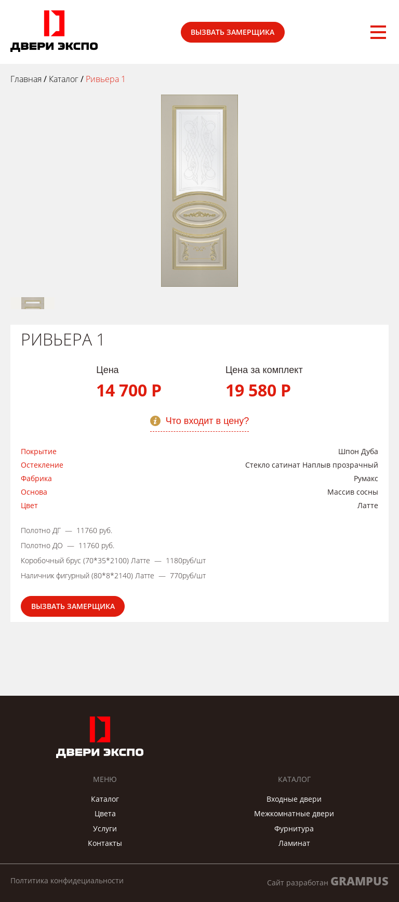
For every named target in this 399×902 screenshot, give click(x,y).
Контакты (105, 843)
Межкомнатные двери (294, 813)
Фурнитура (294, 828)
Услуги (105, 828)
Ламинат (294, 843)
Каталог (105, 799)
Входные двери (294, 799)
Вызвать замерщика (232, 32)
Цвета (105, 813)
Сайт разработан (328, 880)
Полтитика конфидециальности (67, 881)
